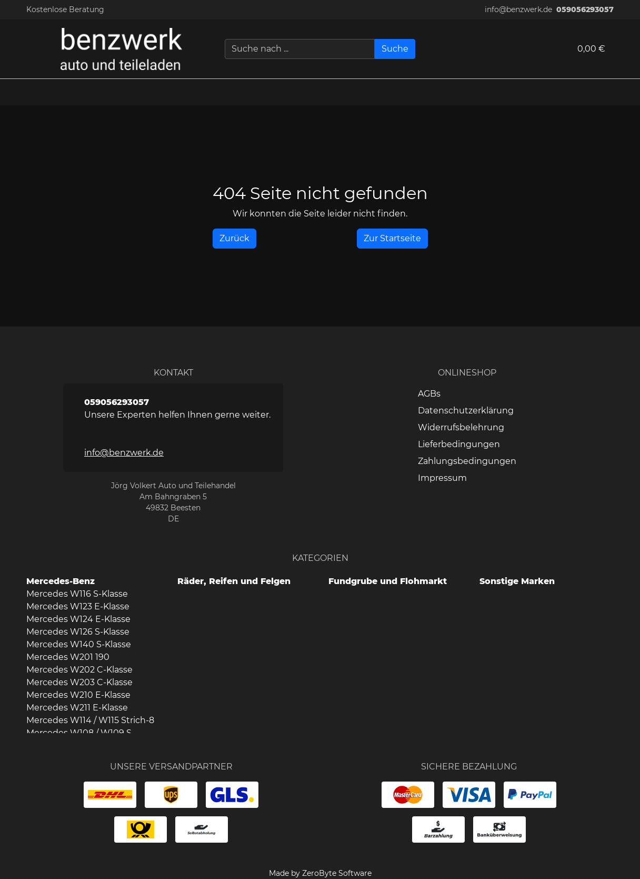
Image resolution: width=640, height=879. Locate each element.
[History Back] (234, 239)
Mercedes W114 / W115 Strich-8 (90, 720)
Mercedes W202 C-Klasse (79, 670)
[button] (627, 92)
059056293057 (585, 9)
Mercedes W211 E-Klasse (77, 708)
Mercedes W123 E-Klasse (77, 606)
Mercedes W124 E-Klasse (78, 619)
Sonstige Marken (517, 581)
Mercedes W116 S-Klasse (77, 594)
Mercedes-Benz (60, 581)
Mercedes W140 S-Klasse (78, 644)
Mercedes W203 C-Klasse (79, 682)
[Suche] (395, 49)
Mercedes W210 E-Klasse (78, 695)
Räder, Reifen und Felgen (234, 581)
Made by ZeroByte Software (320, 873)
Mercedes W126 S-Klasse (77, 632)
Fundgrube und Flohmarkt (387, 581)
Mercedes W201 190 (67, 657)
